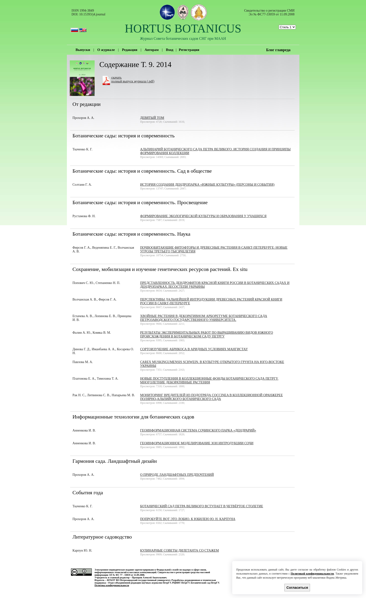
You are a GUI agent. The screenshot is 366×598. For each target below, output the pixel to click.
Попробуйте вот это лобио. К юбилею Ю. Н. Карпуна (187, 519)
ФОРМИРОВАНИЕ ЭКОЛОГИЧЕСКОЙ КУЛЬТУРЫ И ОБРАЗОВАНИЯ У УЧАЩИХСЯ (203, 216)
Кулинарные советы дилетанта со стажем (179, 550)
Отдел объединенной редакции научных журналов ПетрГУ (139, 582)
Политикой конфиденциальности (312, 573)
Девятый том (152, 118)
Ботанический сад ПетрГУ (205, 582)
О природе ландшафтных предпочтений (177, 475)
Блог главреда (278, 50)
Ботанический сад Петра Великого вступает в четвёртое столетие (201, 506)
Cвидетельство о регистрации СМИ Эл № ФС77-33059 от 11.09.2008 (269, 12)
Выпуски (83, 50)
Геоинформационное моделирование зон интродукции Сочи (197, 443)
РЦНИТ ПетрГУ (181, 582)
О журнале (106, 50)
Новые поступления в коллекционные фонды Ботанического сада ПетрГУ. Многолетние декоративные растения (209, 380)
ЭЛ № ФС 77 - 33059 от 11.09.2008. (127, 575)
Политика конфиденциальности (112, 585)
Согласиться (297, 587)
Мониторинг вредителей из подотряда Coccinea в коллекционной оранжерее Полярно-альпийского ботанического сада (211, 397)
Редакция (129, 50)
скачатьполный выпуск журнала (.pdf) (132, 79)
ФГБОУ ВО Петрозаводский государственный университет (138, 580)
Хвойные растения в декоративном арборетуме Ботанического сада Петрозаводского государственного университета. (203, 318)
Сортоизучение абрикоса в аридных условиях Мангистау (194, 349)
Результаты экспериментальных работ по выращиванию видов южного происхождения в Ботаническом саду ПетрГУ (206, 334)
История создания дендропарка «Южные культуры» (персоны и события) (207, 184)
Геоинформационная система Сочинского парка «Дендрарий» (198, 430)
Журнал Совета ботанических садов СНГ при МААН (183, 38)
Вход (169, 50)
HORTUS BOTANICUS (183, 28)
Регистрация (189, 50)
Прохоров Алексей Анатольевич (149, 577)
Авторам (151, 50)
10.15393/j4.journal (92, 14)
